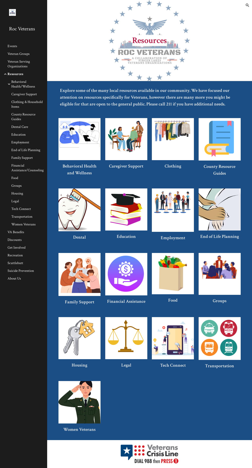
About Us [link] (14, 278)
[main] (149, 40)
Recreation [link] (15, 255)
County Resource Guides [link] (23, 116)
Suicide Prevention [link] (21, 270)
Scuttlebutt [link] (15, 263)
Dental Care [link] (19, 126)
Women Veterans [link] (23, 224)
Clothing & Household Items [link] (27, 104)
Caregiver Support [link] (24, 94)
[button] (247, 5)
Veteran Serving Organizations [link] (19, 64)
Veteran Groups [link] (19, 53)
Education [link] (18, 134)
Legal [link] (15, 201)
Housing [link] (17, 193)
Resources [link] (15, 74)
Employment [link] (20, 142)
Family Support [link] (22, 157)
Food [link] (14, 178)
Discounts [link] (15, 239)
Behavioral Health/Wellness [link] (23, 84)
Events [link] (12, 46)
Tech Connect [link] (21, 209)
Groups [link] (16, 185)
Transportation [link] (21, 216)
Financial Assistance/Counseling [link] (27, 168)
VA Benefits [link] (16, 232)
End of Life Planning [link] (25, 150)
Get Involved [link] (16, 247)
